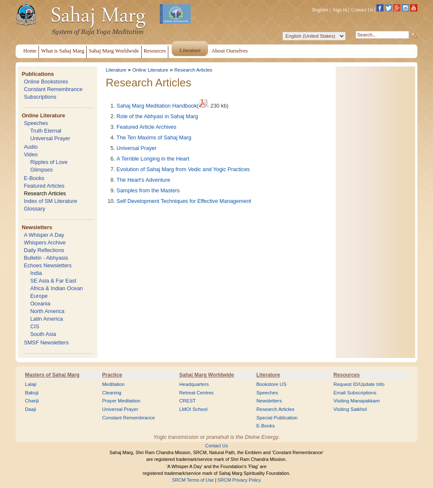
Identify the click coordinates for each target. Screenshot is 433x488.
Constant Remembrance (53, 89)
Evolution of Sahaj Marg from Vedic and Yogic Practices (183, 169)
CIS (34, 326)
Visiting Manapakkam (357, 400)
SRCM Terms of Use (193, 479)
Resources (347, 375)
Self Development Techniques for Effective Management (184, 201)
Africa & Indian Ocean (56, 288)
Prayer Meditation (121, 400)
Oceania (40, 303)
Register (320, 9)
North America (47, 311)
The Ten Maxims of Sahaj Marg (154, 137)
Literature (116, 69)
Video (31, 154)
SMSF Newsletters (46, 342)
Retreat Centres (196, 392)
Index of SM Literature (50, 201)
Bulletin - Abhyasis (46, 258)
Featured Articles (44, 186)
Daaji (30, 409)
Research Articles (45, 193)
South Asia (43, 334)
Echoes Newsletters (47, 265)
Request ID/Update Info (359, 384)
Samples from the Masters (148, 190)
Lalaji (30, 384)
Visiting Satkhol (350, 409)
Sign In (340, 9)
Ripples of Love (48, 162)
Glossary (34, 208)
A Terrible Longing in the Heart (153, 158)
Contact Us (362, 9)
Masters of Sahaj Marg (52, 375)
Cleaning (111, 392)
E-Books (34, 178)
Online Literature (43, 115)
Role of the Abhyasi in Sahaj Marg (157, 116)
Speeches (36, 123)
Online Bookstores (46, 81)
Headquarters (194, 384)
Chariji (32, 400)
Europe (38, 296)
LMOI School (193, 409)
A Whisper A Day (44, 235)
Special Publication (277, 417)
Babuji (31, 392)
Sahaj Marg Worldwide (206, 375)
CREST (187, 400)
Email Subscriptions (355, 392)
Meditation (113, 384)
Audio (31, 147)
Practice (112, 375)
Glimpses (41, 169)
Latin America (46, 319)
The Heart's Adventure (143, 180)
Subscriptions (40, 97)
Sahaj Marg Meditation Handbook (157, 106)
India (36, 273)
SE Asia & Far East (53, 280)
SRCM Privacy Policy (239, 479)
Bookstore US (271, 384)
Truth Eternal (45, 131)
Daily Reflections (44, 250)
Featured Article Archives (147, 127)
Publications (38, 74)
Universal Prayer (50, 138)
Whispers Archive (45, 242)
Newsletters (37, 227)
